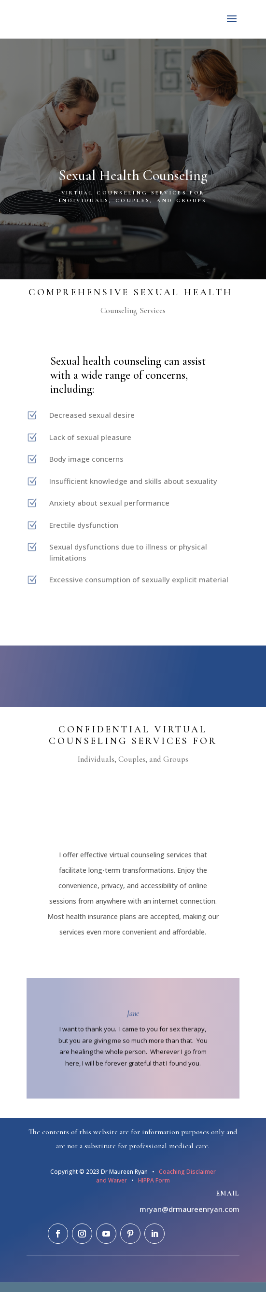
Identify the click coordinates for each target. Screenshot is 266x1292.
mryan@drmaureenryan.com (189, 1209)
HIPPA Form (153, 1180)
